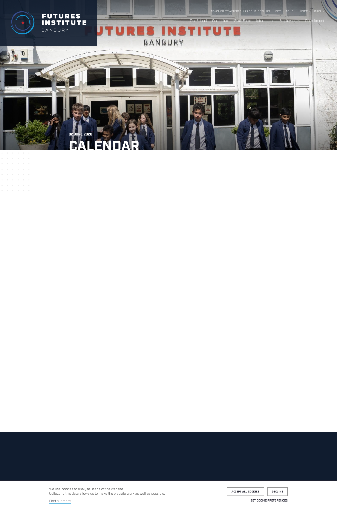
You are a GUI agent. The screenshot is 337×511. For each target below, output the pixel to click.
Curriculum (220, 21)
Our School (198, 21)
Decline (277, 491)
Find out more (60, 501)
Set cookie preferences (269, 500)
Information (265, 21)
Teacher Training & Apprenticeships (240, 11)
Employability (289, 21)
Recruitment (314, 21)
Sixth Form (242, 21)
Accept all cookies (245, 491)
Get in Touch (285, 11)
